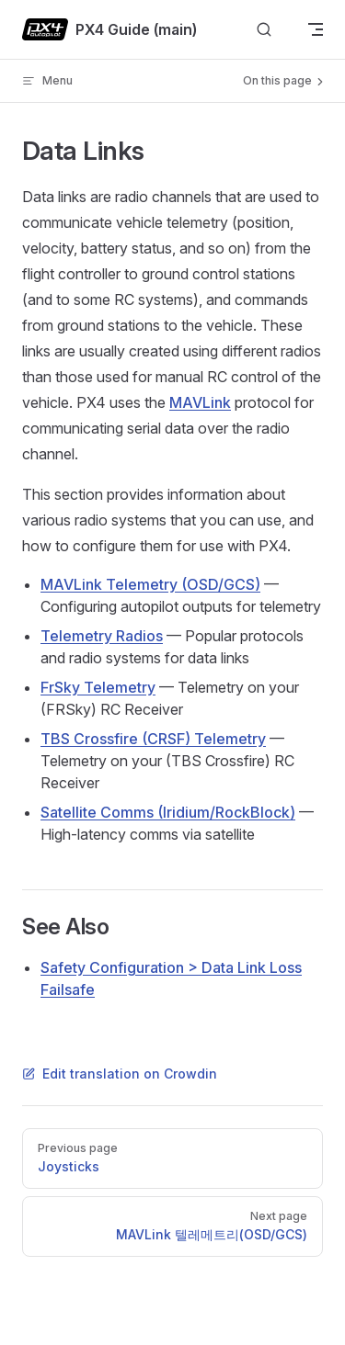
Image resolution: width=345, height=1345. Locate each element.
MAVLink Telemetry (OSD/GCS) (150, 584)
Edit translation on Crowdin (119, 1073)
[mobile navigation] (315, 29)
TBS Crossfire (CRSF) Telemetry (153, 738)
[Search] (264, 30)
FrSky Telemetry (97, 687)
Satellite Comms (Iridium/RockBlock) (167, 812)
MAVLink (200, 402)
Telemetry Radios (101, 636)
